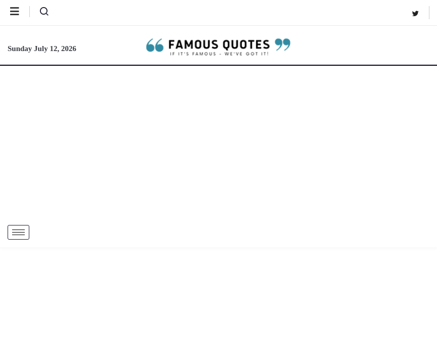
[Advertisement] (218, 141)
